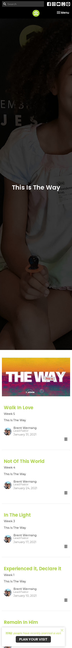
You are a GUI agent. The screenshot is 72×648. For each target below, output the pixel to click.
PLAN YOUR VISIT (33, 639)
